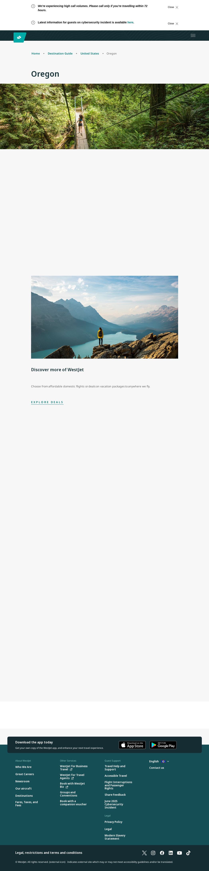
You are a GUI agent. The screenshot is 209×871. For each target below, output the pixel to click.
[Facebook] (162, 852)
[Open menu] (193, 35)
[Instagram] (153, 852)
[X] (144, 852)
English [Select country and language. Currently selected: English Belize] (159, 761)
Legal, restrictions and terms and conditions (48, 852)
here (130, 22)
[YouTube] (179, 852)
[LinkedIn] (170, 852)
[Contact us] (156, 767)
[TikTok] (188, 852)
